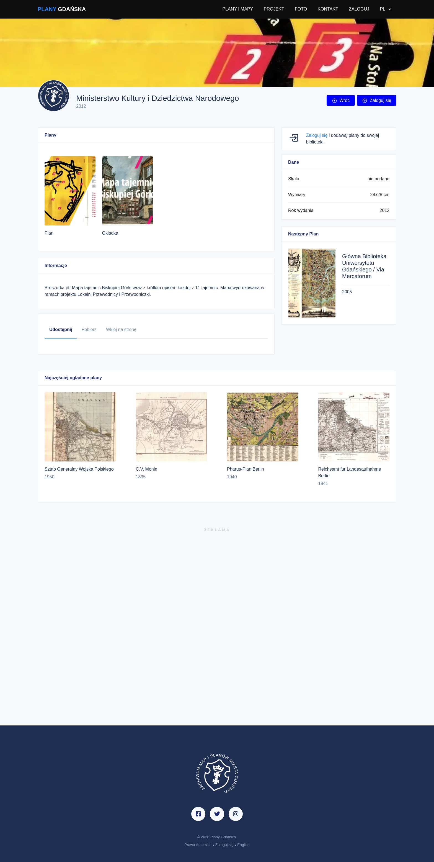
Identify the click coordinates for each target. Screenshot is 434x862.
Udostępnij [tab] (60, 329)
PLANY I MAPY (238, 9)
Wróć (341, 100)
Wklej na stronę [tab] (121, 329)
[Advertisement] (217, 629)
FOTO (301, 9)
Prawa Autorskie (197, 845)
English (243, 845)
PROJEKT (274, 9)
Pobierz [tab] (89, 329)
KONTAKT (327, 9)
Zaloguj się (376, 100)
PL (383, 9)
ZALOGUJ (359, 9)
